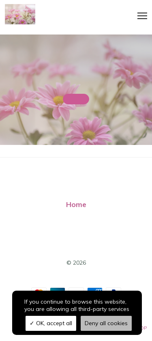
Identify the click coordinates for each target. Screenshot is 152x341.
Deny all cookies (106, 323)
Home (76, 204)
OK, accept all (51, 323)
